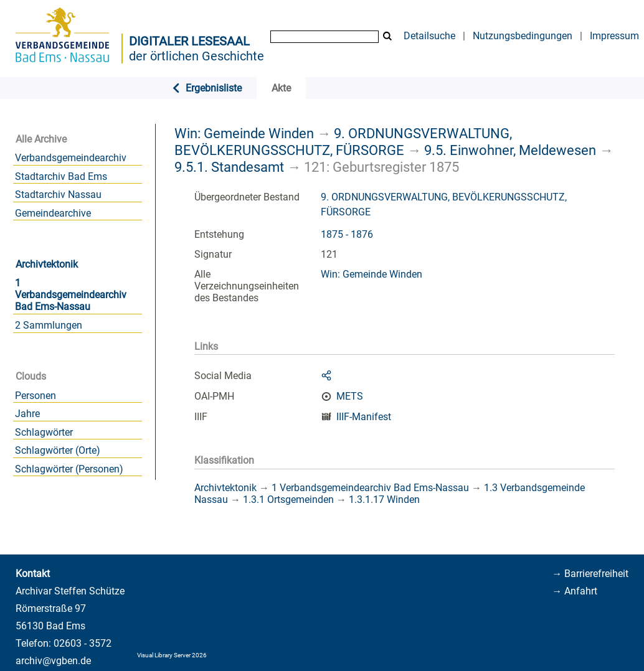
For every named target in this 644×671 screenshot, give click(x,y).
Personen (35, 395)
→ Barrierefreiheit (590, 574)
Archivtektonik (47, 264)
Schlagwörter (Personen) (69, 469)
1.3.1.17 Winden (384, 499)
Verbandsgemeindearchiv (70, 158)
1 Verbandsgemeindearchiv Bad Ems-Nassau (70, 294)
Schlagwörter (44, 432)
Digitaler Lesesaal (189, 41)
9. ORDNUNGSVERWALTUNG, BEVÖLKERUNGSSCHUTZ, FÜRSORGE (343, 141)
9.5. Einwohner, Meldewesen (510, 150)
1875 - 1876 (347, 234)
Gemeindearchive (53, 213)
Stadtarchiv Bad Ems (61, 176)
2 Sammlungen (48, 325)
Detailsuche (429, 36)
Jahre (27, 414)
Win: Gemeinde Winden (244, 133)
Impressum (614, 36)
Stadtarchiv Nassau (58, 194)
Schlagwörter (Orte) (57, 450)
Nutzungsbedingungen (522, 36)
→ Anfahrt (574, 591)
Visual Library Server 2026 (172, 655)
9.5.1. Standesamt (229, 167)
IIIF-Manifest (363, 417)
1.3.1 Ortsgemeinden (288, 499)
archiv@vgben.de (53, 661)
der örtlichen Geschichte (196, 56)
